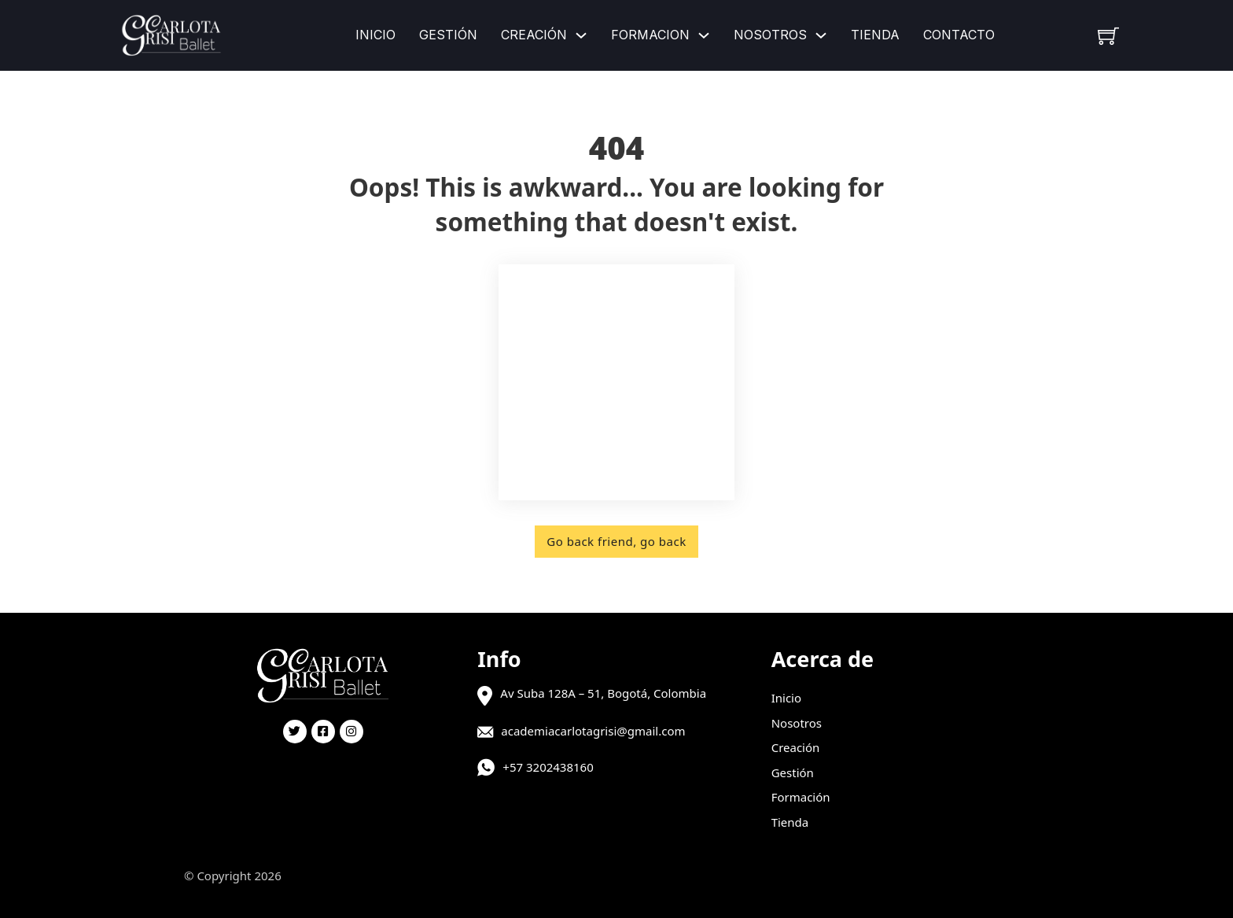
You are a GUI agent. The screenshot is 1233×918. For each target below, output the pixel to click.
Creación (534, 34)
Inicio (375, 34)
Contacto (959, 34)
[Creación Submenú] (581, 35)
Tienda (875, 34)
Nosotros (770, 34)
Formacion (650, 34)
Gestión (448, 34)
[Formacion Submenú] (703, 35)
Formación (800, 797)
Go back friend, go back (616, 541)
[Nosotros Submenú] (821, 35)
